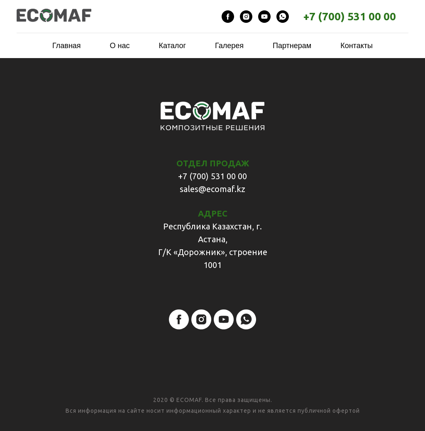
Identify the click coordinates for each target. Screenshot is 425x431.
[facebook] (228, 16)
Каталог (172, 45)
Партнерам (292, 45)
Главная (66, 45)
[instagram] (246, 16)
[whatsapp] (282, 16)
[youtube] (264, 16)
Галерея (229, 45)
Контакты (356, 45)
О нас (120, 45)
